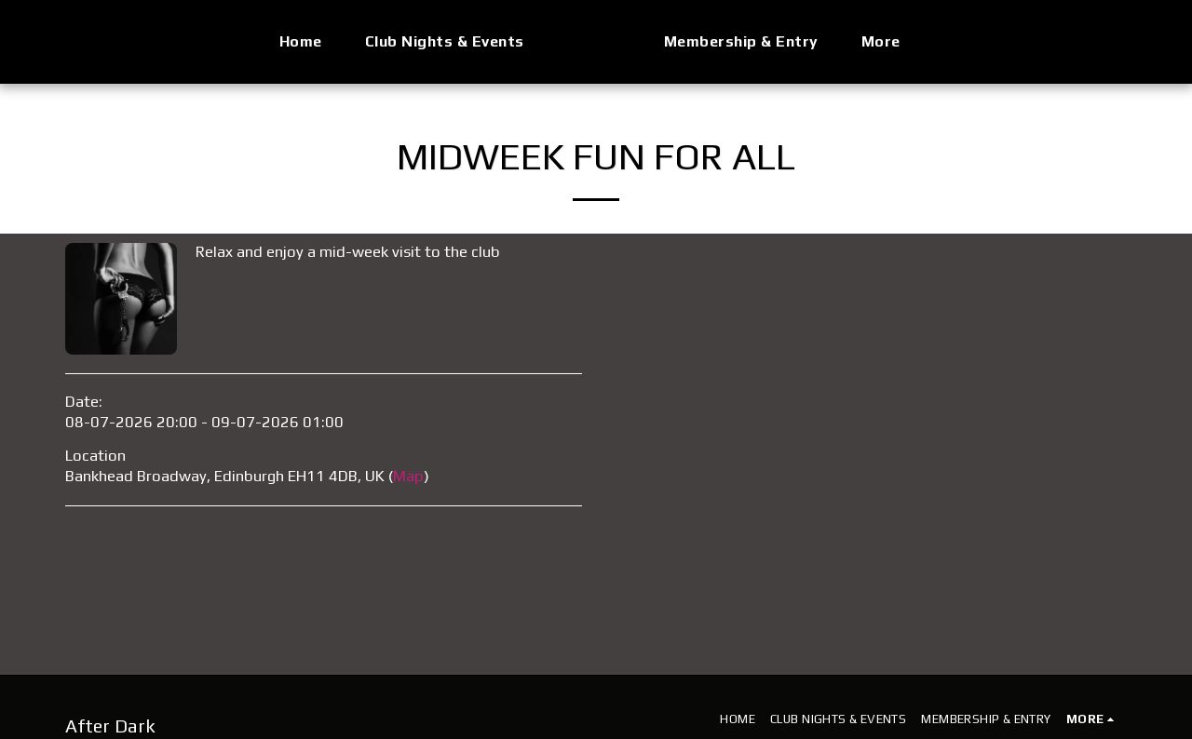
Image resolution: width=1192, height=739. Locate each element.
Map (408, 476)
